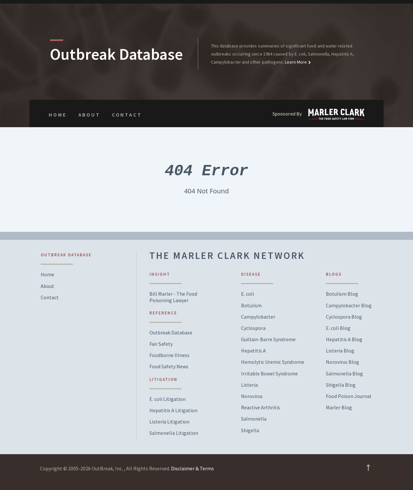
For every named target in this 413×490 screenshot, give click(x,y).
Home (57, 114)
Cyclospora (253, 328)
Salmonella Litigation (173, 433)
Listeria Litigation (169, 422)
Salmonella (254, 419)
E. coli (247, 294)
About (89, 114)
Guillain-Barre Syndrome (268, 339)
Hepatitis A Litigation (173, 410)
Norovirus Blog (342, 362)
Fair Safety (161, 344)
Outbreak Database (170, 333)
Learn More (295, 62)
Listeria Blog (340, 351)
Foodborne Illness (169, 355)
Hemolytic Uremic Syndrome (272, 362)
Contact (127, 114)
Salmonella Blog (344, 374)
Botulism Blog (342, 294)
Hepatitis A (253, 351)
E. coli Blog (338, 328)
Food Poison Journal (348, 396)
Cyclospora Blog (344, 317)
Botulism (251, 305)
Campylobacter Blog (349, 305)
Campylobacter (258, 317)
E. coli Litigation (167, 399)
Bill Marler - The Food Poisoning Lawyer (173, 297)
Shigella (250, 430)
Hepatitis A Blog (344, 339)
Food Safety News (168, 366)
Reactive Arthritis (260, 407)
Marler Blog (339, 407)
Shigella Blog (341, 385)
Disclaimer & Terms (192, 468)
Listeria (249, 385)
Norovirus (252, 396)
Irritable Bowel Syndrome (269, 374)
